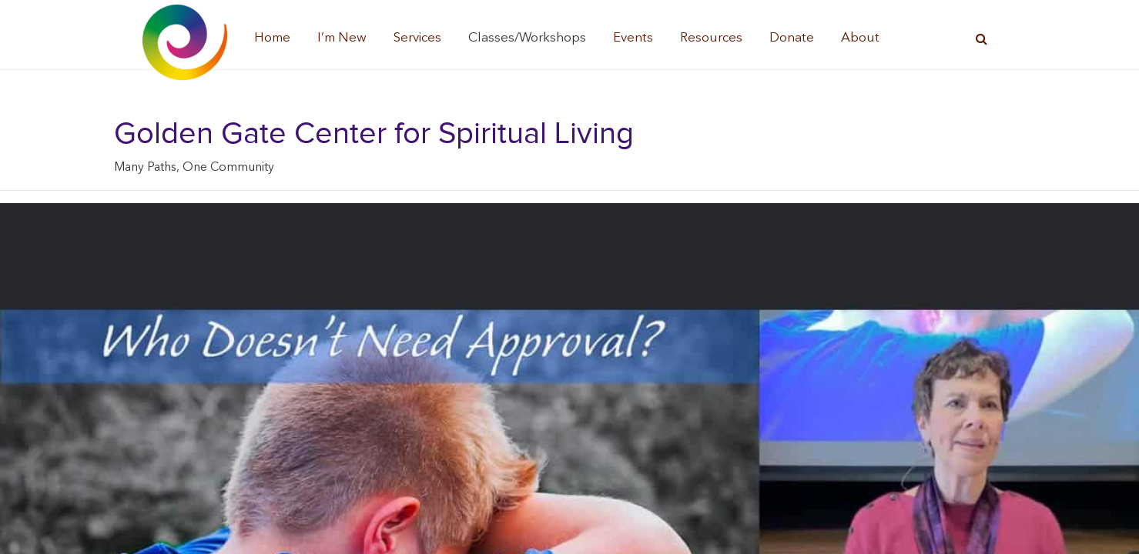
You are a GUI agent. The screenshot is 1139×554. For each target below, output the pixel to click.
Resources (711, 38)
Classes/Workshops (527, 38)
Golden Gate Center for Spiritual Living (374, 133)
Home (272, 38)
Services (417, 38)
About (860, 38)
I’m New (342, 38)
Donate (791, 38)
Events (633, 38)
